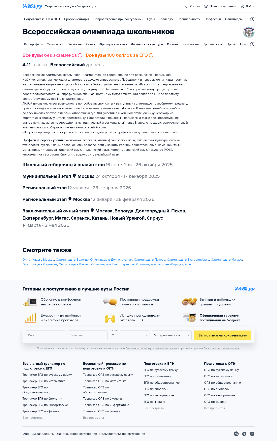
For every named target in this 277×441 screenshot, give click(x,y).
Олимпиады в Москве (38, 260)
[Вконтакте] (236, 433)
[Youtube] (252, 433)
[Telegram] (244, 433)
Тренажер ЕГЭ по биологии (42, 399)
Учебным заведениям (38, 434)
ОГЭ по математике (218, 376)
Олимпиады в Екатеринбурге (188, 260)
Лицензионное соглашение (77, 434)
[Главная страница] (32, 6)
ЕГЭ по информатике (158, 395)
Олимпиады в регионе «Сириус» (159, 264)
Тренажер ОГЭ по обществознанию (96, 389)
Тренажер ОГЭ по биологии (103, 399)
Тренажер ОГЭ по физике (101, 411)
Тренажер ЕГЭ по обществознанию (35, 389)
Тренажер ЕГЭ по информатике (45, 405)
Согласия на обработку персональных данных (151, 348)
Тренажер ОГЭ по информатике (106, 405)
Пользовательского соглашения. (222, 348)
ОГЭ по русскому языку (221, 370)
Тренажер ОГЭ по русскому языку (108, 375)
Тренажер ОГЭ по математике (105, 381)
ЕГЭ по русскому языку (160, 370)
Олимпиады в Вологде (72, 260)
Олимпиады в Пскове (149, 260)
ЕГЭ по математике (157, 376)
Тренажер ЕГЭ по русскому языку (47, 375)
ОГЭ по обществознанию (222, 383)
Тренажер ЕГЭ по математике (43, 381)
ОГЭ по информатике (219, 395)
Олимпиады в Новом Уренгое (113, 264)
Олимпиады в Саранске (39, 264)
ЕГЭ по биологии (155, 389)
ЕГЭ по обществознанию (161, 383)
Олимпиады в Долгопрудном (111, 260)
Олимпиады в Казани (74, 264)
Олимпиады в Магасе (226, 260)
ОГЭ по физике (215, 402)
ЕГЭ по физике (154, 402)
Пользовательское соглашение (122, 434)
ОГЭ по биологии (217, 389)
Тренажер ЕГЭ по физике (40, 411)
